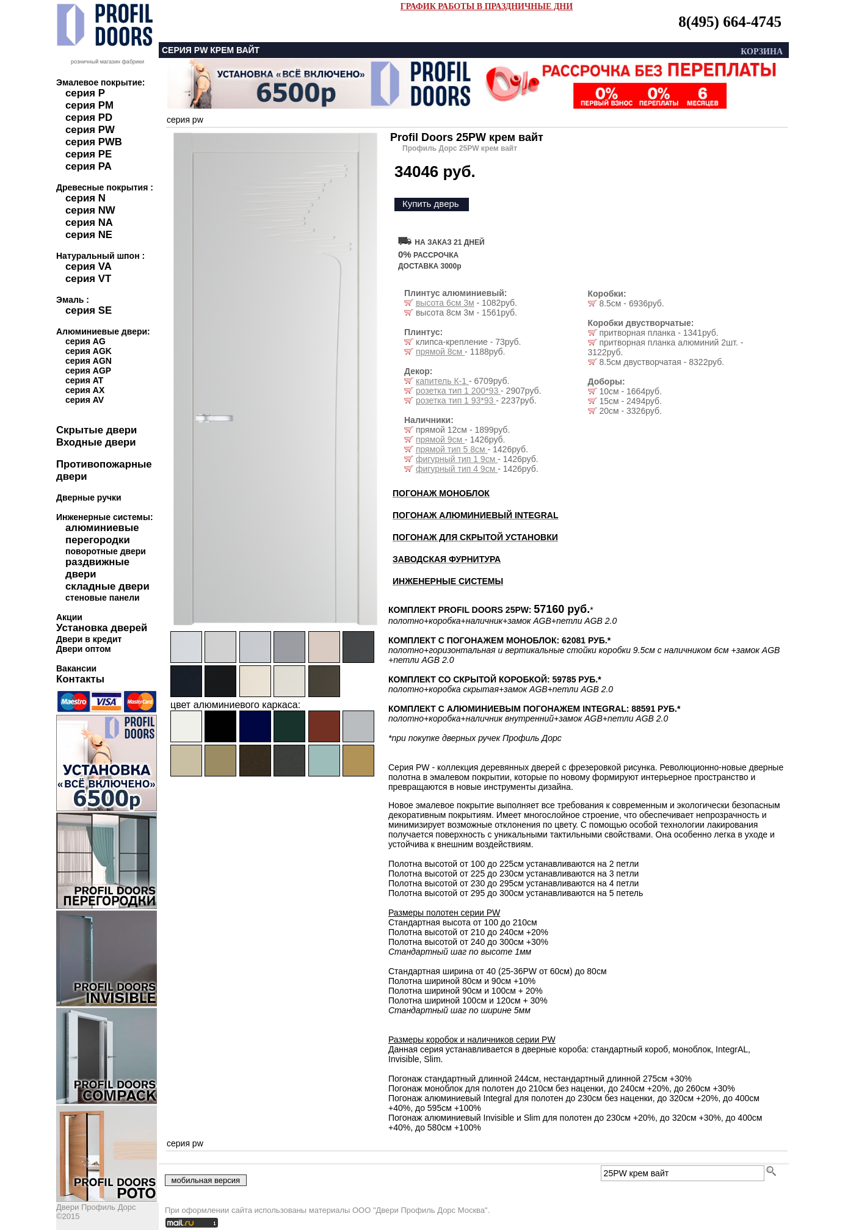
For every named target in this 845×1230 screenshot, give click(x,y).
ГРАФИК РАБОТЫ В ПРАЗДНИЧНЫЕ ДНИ (487, 6)
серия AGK (88, 351)
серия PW (90, 130)
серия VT (88, 278)
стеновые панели (102, 597)
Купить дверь (430, 203)
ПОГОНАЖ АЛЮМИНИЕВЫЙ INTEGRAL (475, 515)
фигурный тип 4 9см (457, 469)
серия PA (88, 166)
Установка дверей (101, 628)
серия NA (89, 222)
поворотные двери (105, 551)
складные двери (107, 586)
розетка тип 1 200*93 (458, 391)
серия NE (88, 235)
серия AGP (88, 370)
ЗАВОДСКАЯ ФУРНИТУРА (447, 559)
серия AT (84, 380)
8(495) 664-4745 (730, 21)
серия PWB (93, 142)
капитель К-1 (442, 381)
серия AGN (88, 361)
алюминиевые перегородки (102, 534)
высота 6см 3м (445, 303)
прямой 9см (440, 439)
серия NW (90, 210)
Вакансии (76, 668)
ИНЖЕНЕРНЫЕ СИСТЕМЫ (448, 581)
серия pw (185, 120)
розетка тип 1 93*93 (456, 400)
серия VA (88, 266)
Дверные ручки (88, 497)
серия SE (88, 310)
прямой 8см (440, 351)
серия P (85, 93)
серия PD (88, 117)
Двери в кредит (88, 639)
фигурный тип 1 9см (457, 459)
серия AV (84, 400)
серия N (85, 198)
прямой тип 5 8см (452, 449)
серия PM (89, 105)
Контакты (80, 679)
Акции (69, 617)
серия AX (84, 390)
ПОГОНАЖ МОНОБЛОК (441, 493)
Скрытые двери (96, 430)
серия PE (88, 154)
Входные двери (96, 442)
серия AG (85, 341)
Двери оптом (83, 649)
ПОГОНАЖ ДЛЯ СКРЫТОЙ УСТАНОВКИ (475, 537)
